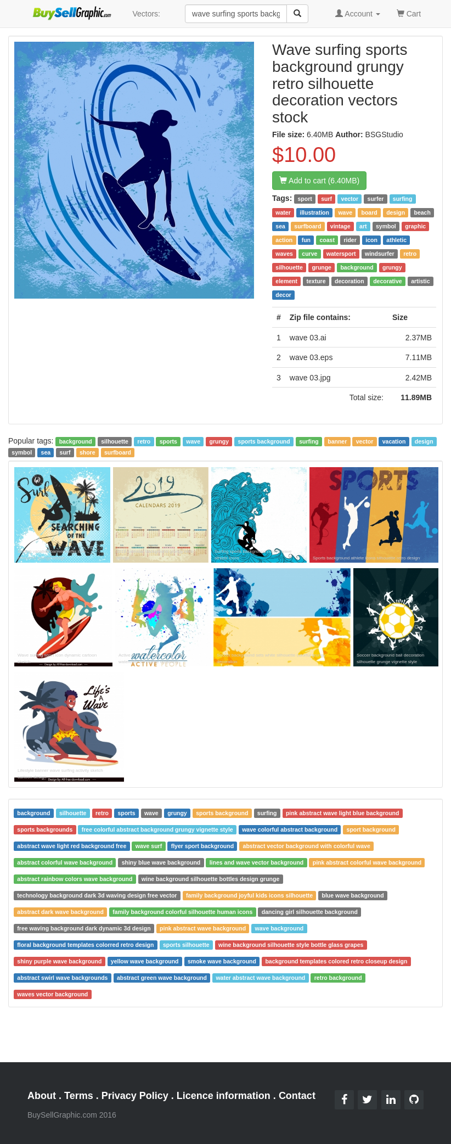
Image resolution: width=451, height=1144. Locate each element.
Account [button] (357, 13)
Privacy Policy (135, 1095)
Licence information (223, 1095)
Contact (297, 1095)
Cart (409, 13)
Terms (78, 1095)
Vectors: (146, 13)
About (41, 1095)
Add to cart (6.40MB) (319, 180)
